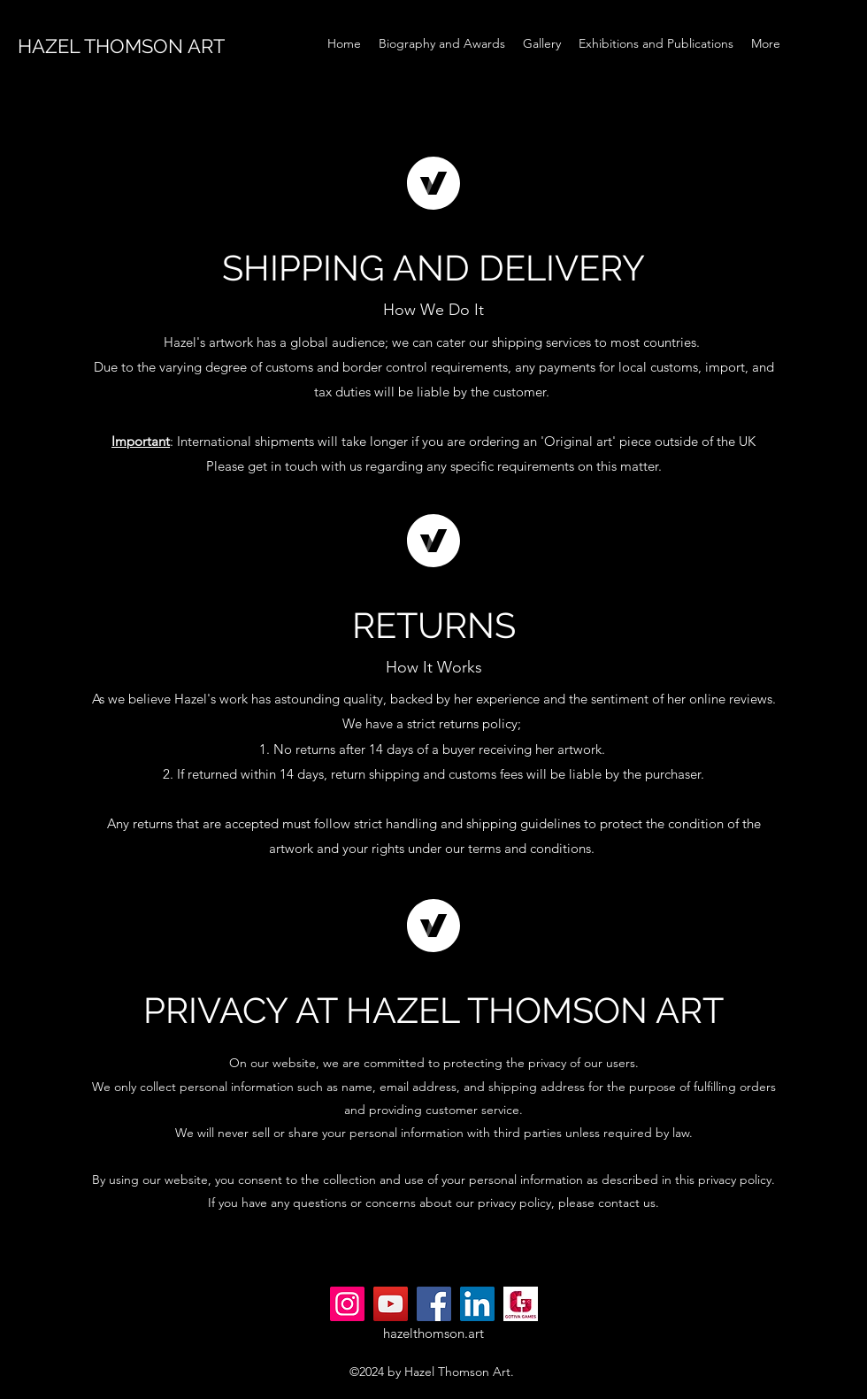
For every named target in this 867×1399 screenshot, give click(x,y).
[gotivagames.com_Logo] (520, 1304)
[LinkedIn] (477, 1304)
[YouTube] (390, 1304)
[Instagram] (347, 1304)
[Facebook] (434, 1304)
